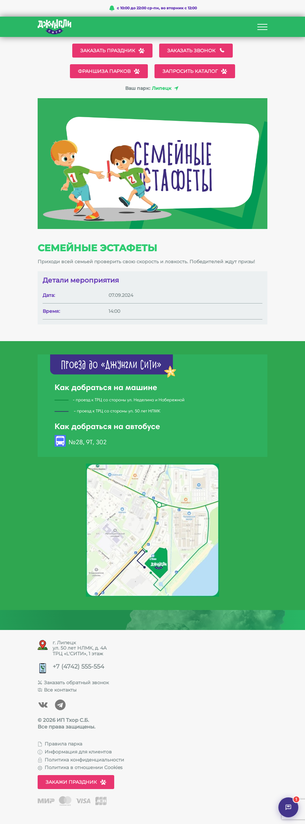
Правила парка (60, 744)
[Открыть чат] (288, 807)
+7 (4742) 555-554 (78, 666)
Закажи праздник (76, 782)
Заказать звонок (196, 51)
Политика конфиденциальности (81, 760)
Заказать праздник (112, 51)
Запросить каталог (194, 71)
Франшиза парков (109, 71)
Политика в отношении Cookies (80, 767)
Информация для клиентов (75, 752)
